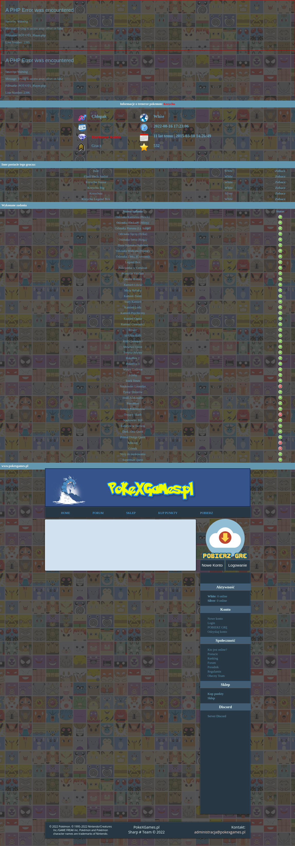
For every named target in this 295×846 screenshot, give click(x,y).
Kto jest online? (217, 649)
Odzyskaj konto (217, 632)
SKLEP (131, 513)
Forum (212, 663)
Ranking (213, 658)
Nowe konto (215, 618)
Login (211, 623)
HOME (65, 513)
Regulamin (214, 671)
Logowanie (237, 565)
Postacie (213, 654)
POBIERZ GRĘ (217, 627)
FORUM (98, 513)
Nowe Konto (212, 565)
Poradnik (213, 667)
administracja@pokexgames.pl (219, 832)
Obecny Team (216, 676)
